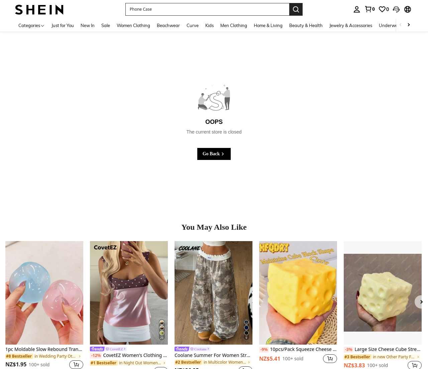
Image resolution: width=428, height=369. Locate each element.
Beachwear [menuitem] (168, 25)
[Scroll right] (408, 25)
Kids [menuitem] (209, 25)
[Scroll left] (400, 25)
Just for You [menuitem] (62, 25)
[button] (207, 9)
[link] (369, 9)
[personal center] (357, 9)
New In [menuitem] (88, 25)
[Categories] (31, 25)
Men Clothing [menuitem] (233, 25)
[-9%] (264, 350)
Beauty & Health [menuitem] (306, 25)
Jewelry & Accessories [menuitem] (350, 25)
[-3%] (348, 350)
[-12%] (96, 356)
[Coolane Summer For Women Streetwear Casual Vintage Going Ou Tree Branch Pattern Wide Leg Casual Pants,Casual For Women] (213, 293)
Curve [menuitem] (193, 25)
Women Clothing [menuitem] (133, 25)
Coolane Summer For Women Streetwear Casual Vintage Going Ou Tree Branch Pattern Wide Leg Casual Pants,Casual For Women (213, 355)
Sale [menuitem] (105, 25)
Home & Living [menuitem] (268, 25)
